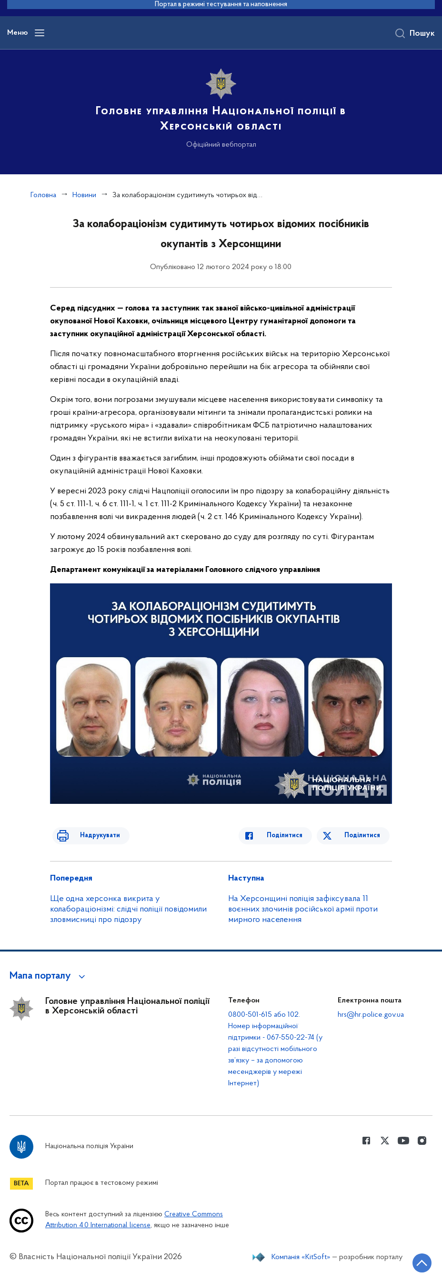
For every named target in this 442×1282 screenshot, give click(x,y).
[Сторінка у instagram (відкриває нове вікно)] (422, 1140)
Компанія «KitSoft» (301, 1257)
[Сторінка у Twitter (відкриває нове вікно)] (385, 1140)
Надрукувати (89, 835)
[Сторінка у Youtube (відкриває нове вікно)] (403, 1140)
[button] (49, 976)
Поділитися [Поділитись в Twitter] (364, 835)
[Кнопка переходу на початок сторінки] (406, 1260)
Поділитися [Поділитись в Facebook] (295, 835)
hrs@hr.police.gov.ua (371, 1015)
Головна (43, 195)
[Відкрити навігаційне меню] (39, 33)
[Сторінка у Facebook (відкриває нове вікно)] (366, 1140)
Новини (84, 195)
